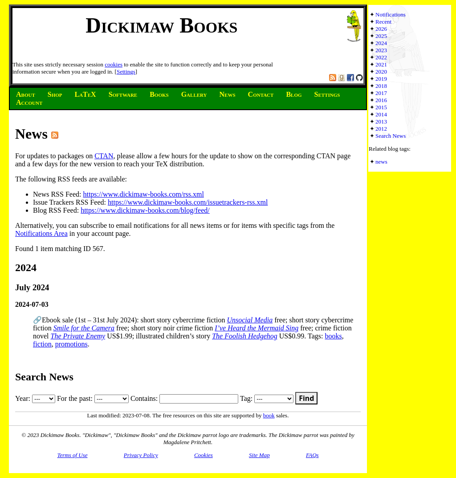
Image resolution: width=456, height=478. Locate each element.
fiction (42, 344)
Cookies (203, 455)
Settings (126, 71)
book (269, 415)
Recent (383, 21)
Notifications (390, 14)
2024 (381, 43)
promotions (71, 344)
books (333, 336)
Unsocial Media (250, 320)
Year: (35, 398)
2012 (381, 128)
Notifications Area (41, 233)
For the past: (93, 398)
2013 (381, 121)
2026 (381, 28)
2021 (381, 64)
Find (306, 398)
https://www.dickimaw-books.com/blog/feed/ (145, 210)
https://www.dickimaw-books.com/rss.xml (143, 194)
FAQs (312, 455)
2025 (381, 36)
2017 (381, 93)
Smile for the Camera (83, 328)
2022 (381, 57)
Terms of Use (72, 455)
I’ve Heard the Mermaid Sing (256, 328)
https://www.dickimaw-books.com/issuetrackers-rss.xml (188, 202)
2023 (381, 50)
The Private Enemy (78, 336)
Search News (390, 135)
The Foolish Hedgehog (244, 336)
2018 (381, 85)
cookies (113, 64)
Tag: (266, 398)
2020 (381, 71)
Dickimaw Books (161, 25)
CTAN (103, 156)
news (381, 161)
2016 (381, 100)
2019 (381, 78)
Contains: (184, 398)
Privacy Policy (141, 455)
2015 (381, 107)
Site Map (259, 455)
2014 (381, 114)
